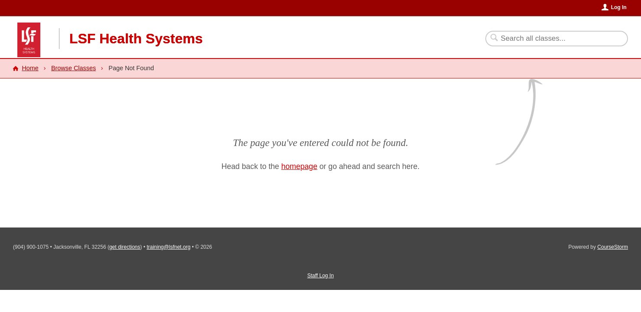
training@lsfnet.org (168, 247)
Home (30, 68)
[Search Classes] (551, 39)
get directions (124, 247)
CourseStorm (612, 247)
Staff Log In (320, 276)
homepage (299, 166)
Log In (619, 7)
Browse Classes (73, 68)
